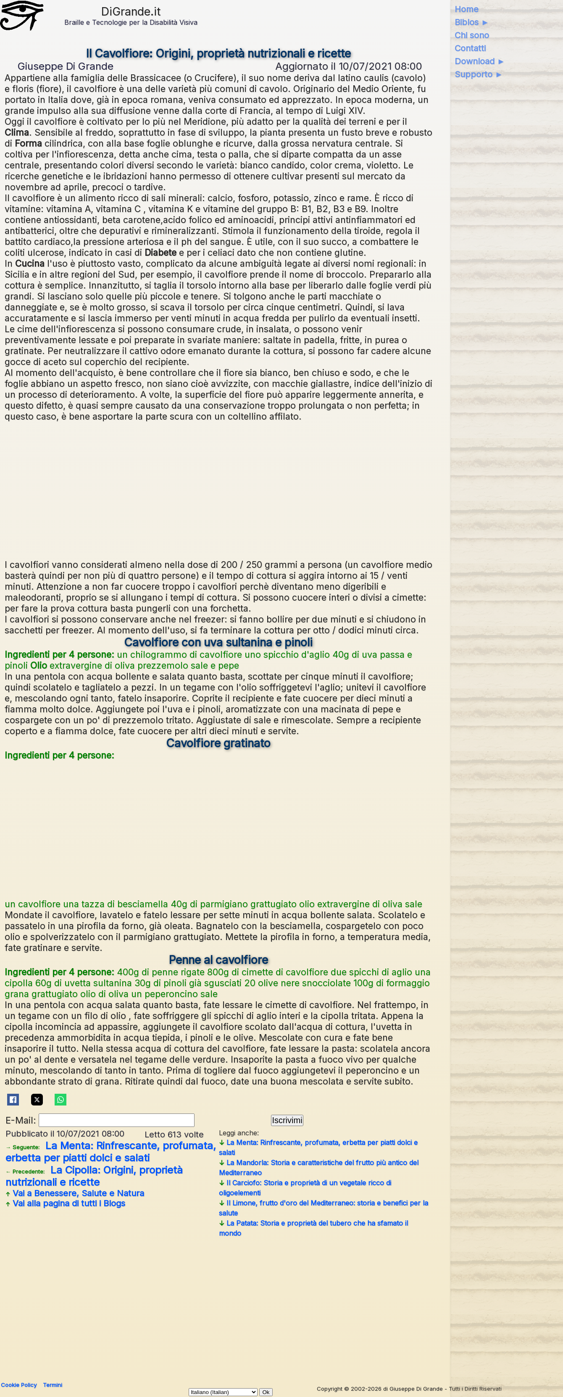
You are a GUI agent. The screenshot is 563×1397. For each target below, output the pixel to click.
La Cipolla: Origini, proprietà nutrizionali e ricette (94, 1176)
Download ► (480, 61)
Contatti (470, 48)
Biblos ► (472, 22)
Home (467, 9)
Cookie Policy (19, 1384)
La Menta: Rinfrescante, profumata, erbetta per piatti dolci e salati (110, 1152)
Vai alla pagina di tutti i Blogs (65, 1203)
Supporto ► (479, 74)
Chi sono (472, 35)
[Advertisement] (219, 489)
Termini (52, 1384)
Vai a (74, 1193)
